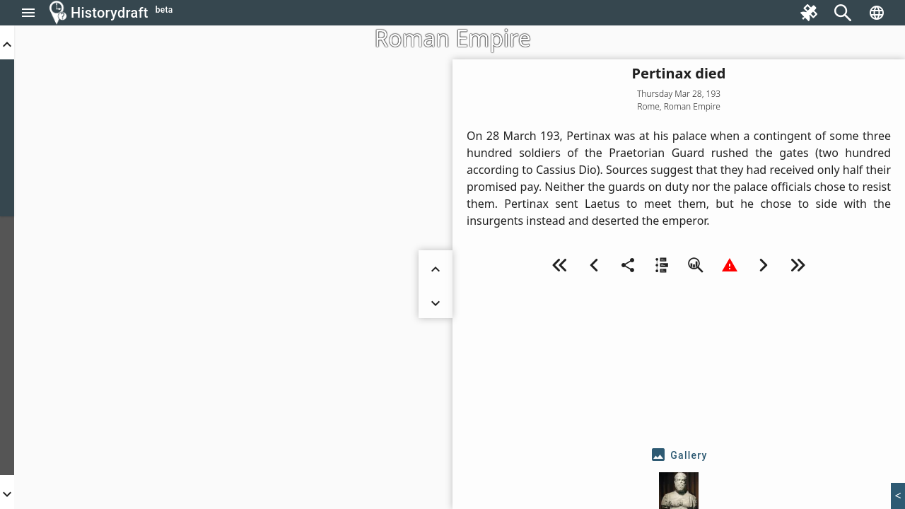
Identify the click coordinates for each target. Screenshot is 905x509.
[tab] (678, 455)
